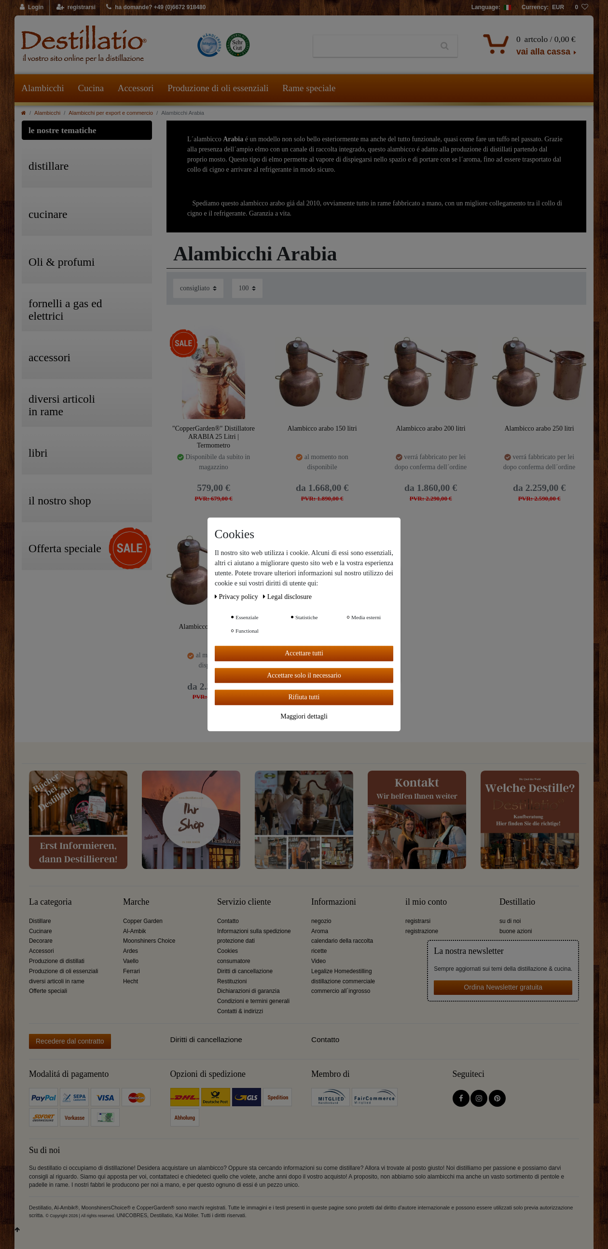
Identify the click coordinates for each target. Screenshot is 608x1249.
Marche (136, 902)
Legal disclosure (287, 596)
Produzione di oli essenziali (217, 88)
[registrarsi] (76, 7)
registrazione (421, 931)
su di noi (510, 921)
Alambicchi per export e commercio (111, 113)
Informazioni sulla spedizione (254, 931)
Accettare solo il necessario (304, 675)
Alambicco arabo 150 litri (322, 428)
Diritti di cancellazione (245, 971)
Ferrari (131, 971)
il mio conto (426, 902)
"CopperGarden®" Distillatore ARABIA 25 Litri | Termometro (213, 436)
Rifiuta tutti (304, 697)
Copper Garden (143, 921)
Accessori (136, 88)
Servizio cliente (244, 902)
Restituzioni (232, 981)
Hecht (130, 981)
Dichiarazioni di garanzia (248, 991)
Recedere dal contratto (70, 1041)
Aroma (319, 931)
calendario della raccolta (342, 940)
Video (318, 961)
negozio (321, 921)
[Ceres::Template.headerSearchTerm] (372, 46)
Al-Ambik (134, 931)
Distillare (40, 921)
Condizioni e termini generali (253, 1001)
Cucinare (40, 931)
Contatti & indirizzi (240, 1011)
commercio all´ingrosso (340, 991)
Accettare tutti (304, 653)
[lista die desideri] (581, 7)
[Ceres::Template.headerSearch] (444, 46)
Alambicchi (42, 88)
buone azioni (515, 931)
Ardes (130, 951)
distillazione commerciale (343, 981)
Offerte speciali (48, 991)
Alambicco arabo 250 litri (539, 428)
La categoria (50, 902)
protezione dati (236, 940)
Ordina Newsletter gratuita (503, 987)
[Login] (32, 7)
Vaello (130, 961)
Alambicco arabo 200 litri (430, 428)
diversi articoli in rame (56, 981)
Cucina (91, 88)
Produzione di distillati (56, 961)
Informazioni (333, 902)
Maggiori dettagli (304, 716)
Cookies (227, 951)
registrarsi (417, 921)
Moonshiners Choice (149, 940)
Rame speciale (308, 88)
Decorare (41, 940)
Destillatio (517, 902)
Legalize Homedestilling (341, 971)
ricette (319, 951)
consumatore (233, 961)
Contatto (228, 921)
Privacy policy (237, 596)
